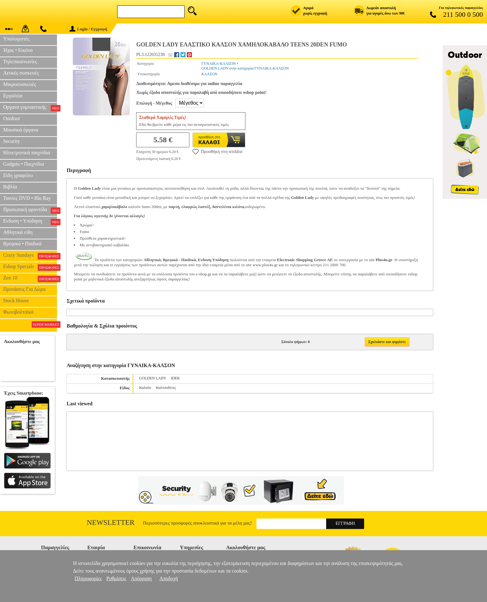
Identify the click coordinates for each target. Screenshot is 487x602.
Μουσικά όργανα (20, 129)
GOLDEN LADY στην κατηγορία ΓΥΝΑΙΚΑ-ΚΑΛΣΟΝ (245, 68)
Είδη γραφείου (18, 175)
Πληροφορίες (88, 578)
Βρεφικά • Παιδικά (22, 243)
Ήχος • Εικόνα (18, 50)
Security (11, 141)
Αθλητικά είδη (18, 232)
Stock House (16, 300)
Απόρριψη (141, 578)
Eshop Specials (30, 267)
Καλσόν (145, 387)
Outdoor (11, 118)
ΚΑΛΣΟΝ (209, 74)
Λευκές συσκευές (21, 73)
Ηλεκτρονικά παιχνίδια (26, 152)
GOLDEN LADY (152, 378)
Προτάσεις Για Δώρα (24, 289)
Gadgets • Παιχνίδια (23, 164)
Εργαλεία (12, 95)
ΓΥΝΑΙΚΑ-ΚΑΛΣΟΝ (218, 63)
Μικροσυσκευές (19, 84)
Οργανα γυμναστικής (30, 107)
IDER (175, 378)
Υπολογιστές (16, 38)
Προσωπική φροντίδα (30, 210)
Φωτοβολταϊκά (18, 312)
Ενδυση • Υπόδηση (30, 221)
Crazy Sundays (30, 255)
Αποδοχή (168, 578)
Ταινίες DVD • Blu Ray (27, 198)
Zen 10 (30, 278)
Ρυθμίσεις (116, 578)
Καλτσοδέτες (166, 387)
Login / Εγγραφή (88, 29)
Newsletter (111, 522)
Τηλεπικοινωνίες (20, 61)
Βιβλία (10, 186)
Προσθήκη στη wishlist (217, 151)
